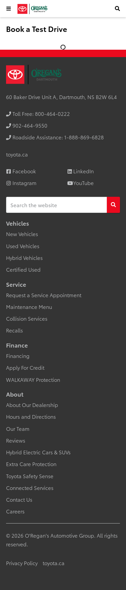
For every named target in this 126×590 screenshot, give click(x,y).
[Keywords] (56, 205)
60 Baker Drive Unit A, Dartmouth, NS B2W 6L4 (61, 96)
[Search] (113, 205)
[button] (8, 8)
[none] (38, 113)
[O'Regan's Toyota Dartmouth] (32, 9)
